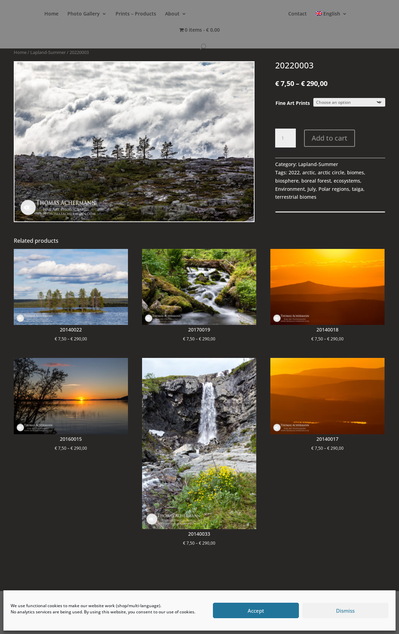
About (172, 14)
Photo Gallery (83, 14)
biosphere (287, 180)
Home (51, 14)
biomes (355, 172)
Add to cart (329, 138)
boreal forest (316, 180)
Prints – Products (136, 14)
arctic (308, 172)
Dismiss (345, 610)
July (312, 189)
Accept (256, 610)
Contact (297, 14)
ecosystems (347, 180)
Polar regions (334, 189)
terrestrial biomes (295, 197)
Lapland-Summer (48, 52)
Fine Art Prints (293, 103)
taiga (357, 189)
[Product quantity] (285, 138)
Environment (290, 189)
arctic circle (331, 172)
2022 (294, 172)
